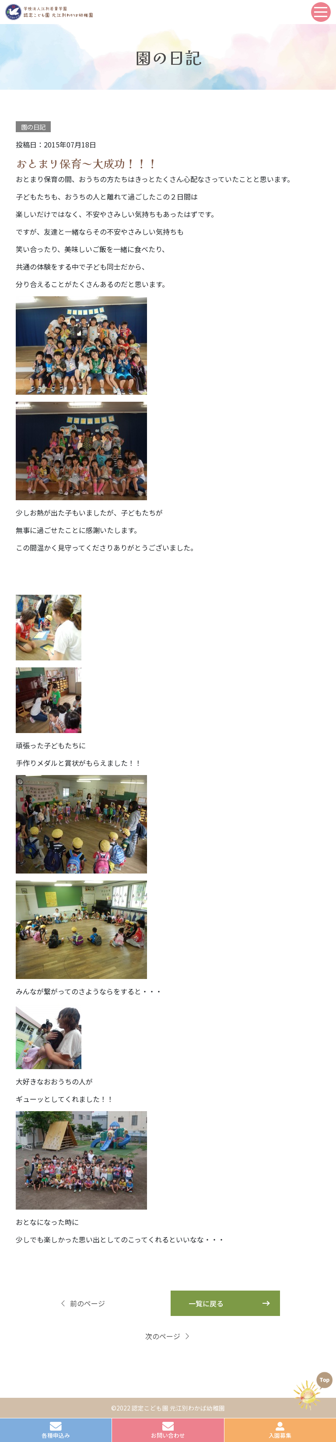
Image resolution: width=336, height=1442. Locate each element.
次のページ (168, 1336)
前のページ (82, 1303)
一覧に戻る (206, 1303)
